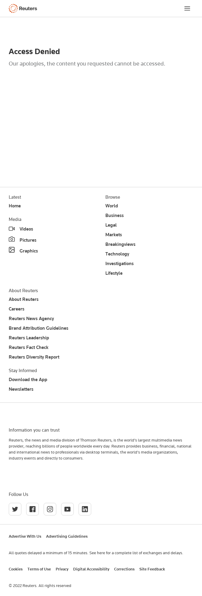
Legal (111, 225)
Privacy (62, 569)
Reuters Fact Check (28, 347)
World (111, 206)
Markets (113, 234)
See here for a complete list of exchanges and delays (135, 552)
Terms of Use (39, 569)
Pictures (28, 240)
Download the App (28, 379)
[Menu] (187, 8)
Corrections (124, 569)
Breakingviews (120, 244)
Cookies (16, 569)
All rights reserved (55, 585)
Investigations (119, 263)
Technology (117, 254)
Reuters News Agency (31, 318)
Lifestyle (114, 273)
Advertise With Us (25, 536)
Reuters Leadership (29, 338)
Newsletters (21, 389)
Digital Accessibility (91, 569)
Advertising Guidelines (67, 536)
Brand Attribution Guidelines (38, 328)
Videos (26, 229)
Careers (16, 309)
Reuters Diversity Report (34, 357)
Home (15, 206)
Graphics (29, 251)
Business (114, 215)
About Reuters (24, 299)
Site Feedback (152, 569)
